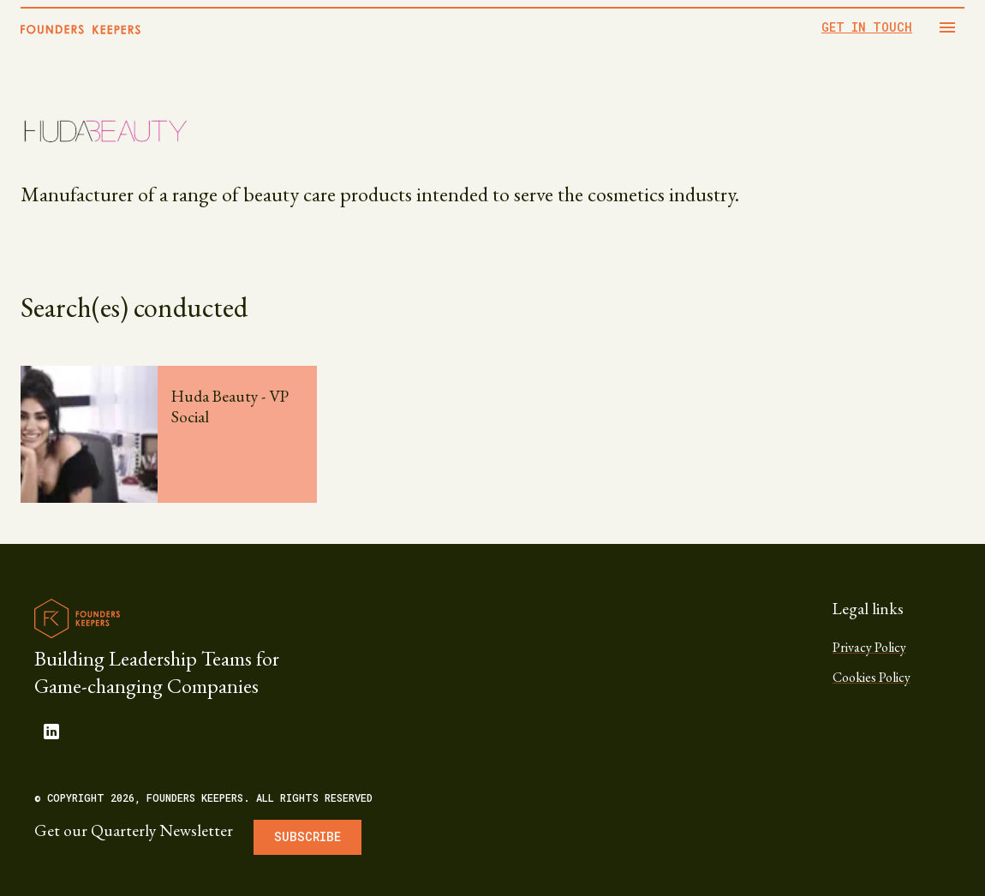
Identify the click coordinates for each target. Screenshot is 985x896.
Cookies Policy (871, 677)
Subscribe (307, 836)
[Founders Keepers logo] (77, 618)
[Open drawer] (947, 27)
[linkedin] (51, 731)
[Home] (80, 29)
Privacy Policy (869, 647)
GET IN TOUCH (866, 27)
